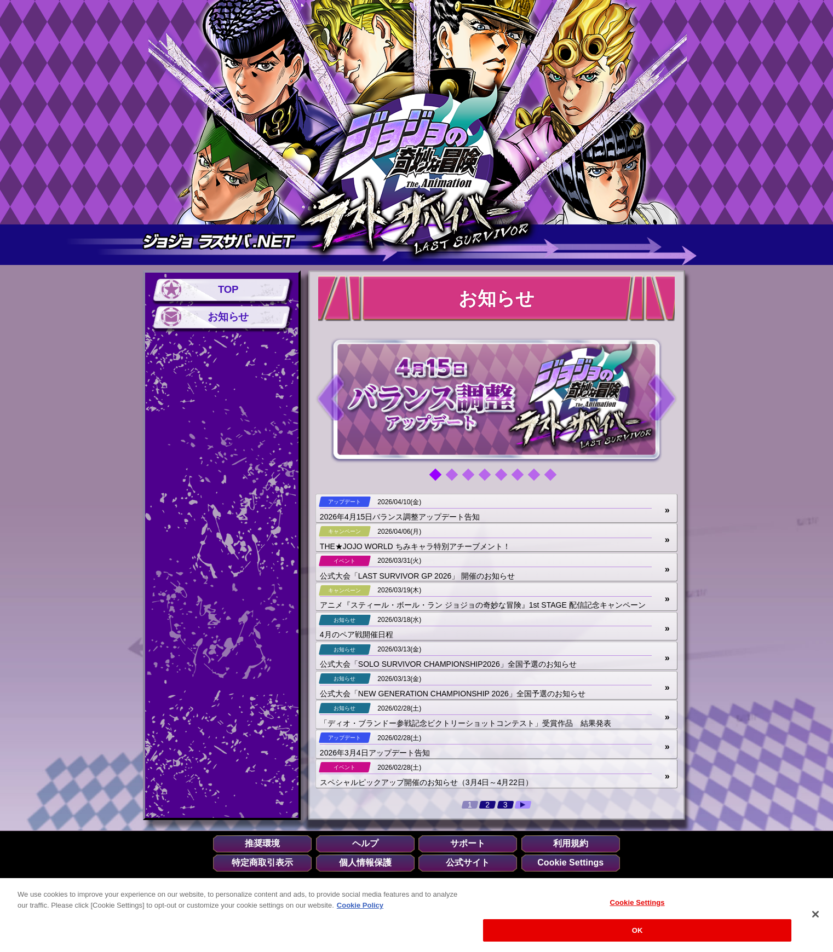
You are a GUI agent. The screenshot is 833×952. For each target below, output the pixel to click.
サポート (467, 843)
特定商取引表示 (262, 862)
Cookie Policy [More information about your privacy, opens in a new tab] (360, 911)
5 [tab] (504, 478)
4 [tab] (488, 478)
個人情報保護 (365, 862)
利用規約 (570, 843)
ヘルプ (365, 843)
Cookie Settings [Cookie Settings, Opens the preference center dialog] (637, 909)
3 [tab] (472, 478)
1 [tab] (439, 478)
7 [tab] (537, 478)
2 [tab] (455, 478)
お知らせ (228, 316)
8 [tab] (554, 478)
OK (637, 936)
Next (662, 396)
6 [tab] (521, 478)
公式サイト (468, 862)
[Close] (815, 921)
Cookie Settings (570, 862)
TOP (228, 290)
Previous (330, 396)
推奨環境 (262, 843)
